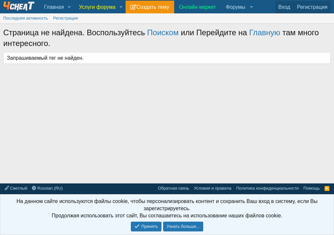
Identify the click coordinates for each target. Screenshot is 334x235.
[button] (69, 7)
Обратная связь (173, 188)
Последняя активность (25, 18)
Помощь (311, 188)
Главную (264, 32)
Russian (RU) (47, 188)
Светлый (16, 188)
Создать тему (152, 7)
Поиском (163, 32)
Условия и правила (212, 188)
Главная (54, 7)
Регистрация (65, 18)
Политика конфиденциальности (267, 188)
